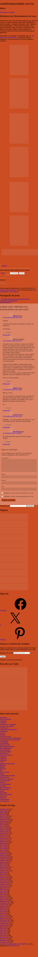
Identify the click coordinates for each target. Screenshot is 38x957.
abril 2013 (3, 897)
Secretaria (3, 795)
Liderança (3, 762)
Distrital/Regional (5, 750)
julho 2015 (3, 866)
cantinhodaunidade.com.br (17, 3)
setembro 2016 (5, 844)
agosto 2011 (4, 929)
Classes (2, 290)
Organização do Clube (7, 778)
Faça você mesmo (6, 757)
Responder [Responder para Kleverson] (6, 384)
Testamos (3, 800)
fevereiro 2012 (5, 919)
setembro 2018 (5, 823)
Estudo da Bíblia (5, 754)
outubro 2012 (4, 907)
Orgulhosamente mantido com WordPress (14, 946)
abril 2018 (3, 827)
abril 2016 (3, 852)
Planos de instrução (6, 781)
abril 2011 (3, 936)
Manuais (3, 767)
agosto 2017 (4, 837)
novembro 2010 (5, 944)
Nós (1, 773)
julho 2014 (3, 874)
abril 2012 (3, 915)
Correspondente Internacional (10, 742)
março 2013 (4, 898)
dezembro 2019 (5, 822)
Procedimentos (5, 783)
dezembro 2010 (5, 943)
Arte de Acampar (5, 721)
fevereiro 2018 (5, 830)
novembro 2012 (5, 905)
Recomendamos (6, 302)
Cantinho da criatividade (8, 727)
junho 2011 (3, 932)
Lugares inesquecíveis (7, 766)
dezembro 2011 (5, 922)
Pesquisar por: (5, 508)
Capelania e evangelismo (8, 732)
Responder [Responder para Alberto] (6, 335)
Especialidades (5, 752)
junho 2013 (3, 893)
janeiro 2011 (4, 941)
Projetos (3, 785)
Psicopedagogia (5, 786)
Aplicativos (3, 720)
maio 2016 (3, 851)
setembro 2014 (5, 873)
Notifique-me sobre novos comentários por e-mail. (19, 495)
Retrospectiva (4, 791)
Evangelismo (4, 756)
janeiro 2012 (4, 920)
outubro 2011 (4, 926)
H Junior (16, 415)
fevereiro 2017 (5, 840)
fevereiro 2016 (5, 856)
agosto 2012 (4, 909)
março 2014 (4, 878)
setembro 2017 (5, 835)
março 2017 (4, 839)
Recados (3, 788)
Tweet (3, 273)
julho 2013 (3, 892)
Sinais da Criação (6, 796)
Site (2, 489)
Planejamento (4, 779)
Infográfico (3, 761)
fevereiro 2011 (5, 939)
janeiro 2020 (4, 820)
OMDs (2, 776)
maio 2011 (3, 934)
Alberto (15, 316)
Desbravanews (11, 290)
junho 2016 (3, 849)
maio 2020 (3, 815)
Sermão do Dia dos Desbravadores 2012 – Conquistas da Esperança (15, 300)
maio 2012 (3, 914)
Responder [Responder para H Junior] (6, 427)
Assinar (3, 658)
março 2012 (4, 917)
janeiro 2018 (4, 832)
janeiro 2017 (4, 842)
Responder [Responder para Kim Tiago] (6, 444)
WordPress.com (14, 948)
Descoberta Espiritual (7, 749)
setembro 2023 (5, 811)
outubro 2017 (4, 834)
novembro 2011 (5, 924)
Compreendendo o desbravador (10, 740)
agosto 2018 (4, 825)
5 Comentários (13, 291)
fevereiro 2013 (5, 900)
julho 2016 (3, 847)
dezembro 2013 (5, 883)
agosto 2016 (4, 846)
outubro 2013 (4, 886)
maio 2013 (3, 895)
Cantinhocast (4, 730)
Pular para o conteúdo (7, 12)
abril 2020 (3, 817)
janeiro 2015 (4, 871)
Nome (3, 476)
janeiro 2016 (4, 857)
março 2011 (4, 938)
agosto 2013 (4, 890)
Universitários (4, 803)
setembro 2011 (5, 927)
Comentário (5, 458)
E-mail (3, 482)
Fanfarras (3, 759)
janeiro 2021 (4, 813)
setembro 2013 (5, 888)
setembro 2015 (5, 863)
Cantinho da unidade (7, 728)
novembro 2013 (5, 885)
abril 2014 (3, 876)
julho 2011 (3, 931)
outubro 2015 (4, 861)
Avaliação (3, 723)
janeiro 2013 (4, 902)
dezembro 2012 (5, 903)
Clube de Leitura (5, 739)
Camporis (3, 725)
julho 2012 (3, 910)
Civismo (2, 735)
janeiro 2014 (4, 881)
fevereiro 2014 (5, 880)
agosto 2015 (4, 864)
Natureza (3, 771)
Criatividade (4, 744)
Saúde (2, 793)
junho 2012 (3, 912)
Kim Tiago (16, 431)
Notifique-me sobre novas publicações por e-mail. (18, 498)
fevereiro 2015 (5, 869)
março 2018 (4, 828)
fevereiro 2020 (5, 818)
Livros (2, 764)
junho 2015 (3, 868)
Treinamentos (4, 802)
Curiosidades (4, 745)
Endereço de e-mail (6, 655)
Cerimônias (4, 733)
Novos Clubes (4, 774)
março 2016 (4, 854)
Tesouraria (3, 798)
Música (2, 769)
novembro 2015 (5, 859)
